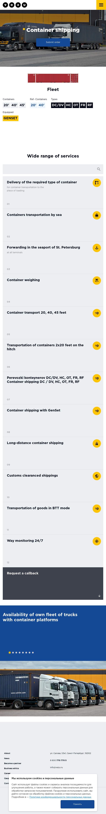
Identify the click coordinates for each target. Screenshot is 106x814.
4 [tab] (19, 652)
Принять (77, 804)
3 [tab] (16, 652)
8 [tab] (33, 652)
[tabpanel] (53, 633)
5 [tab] (23, 652)
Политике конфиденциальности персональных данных (60, 797)
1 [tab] (9, 652)
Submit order (53, 42)
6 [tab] (26, 652)
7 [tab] (29, 652)
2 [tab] (13, 652)
